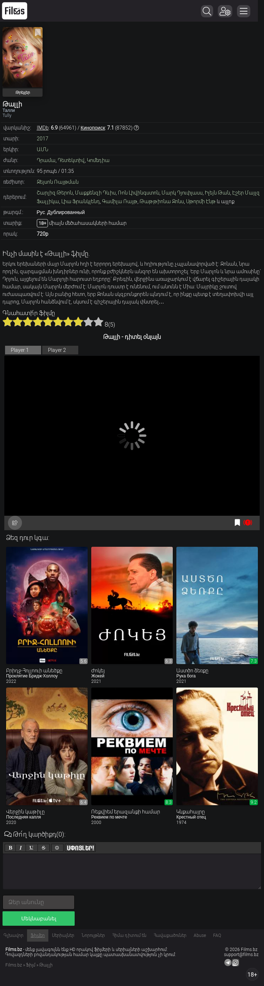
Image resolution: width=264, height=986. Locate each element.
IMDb (43, 128)
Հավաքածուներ (170, 935)
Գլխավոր (13, 935)
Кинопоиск (93, 128)
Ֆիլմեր (38, 935)
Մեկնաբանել (38, 918)
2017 (42, 138)
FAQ (217, 935)
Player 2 (57, 350)
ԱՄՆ (42, 149)
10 (98, 322)
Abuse (200, 935)
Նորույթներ (93, 935)
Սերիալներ (63, 935)
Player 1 (20, 350)
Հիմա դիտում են (129, 935)
